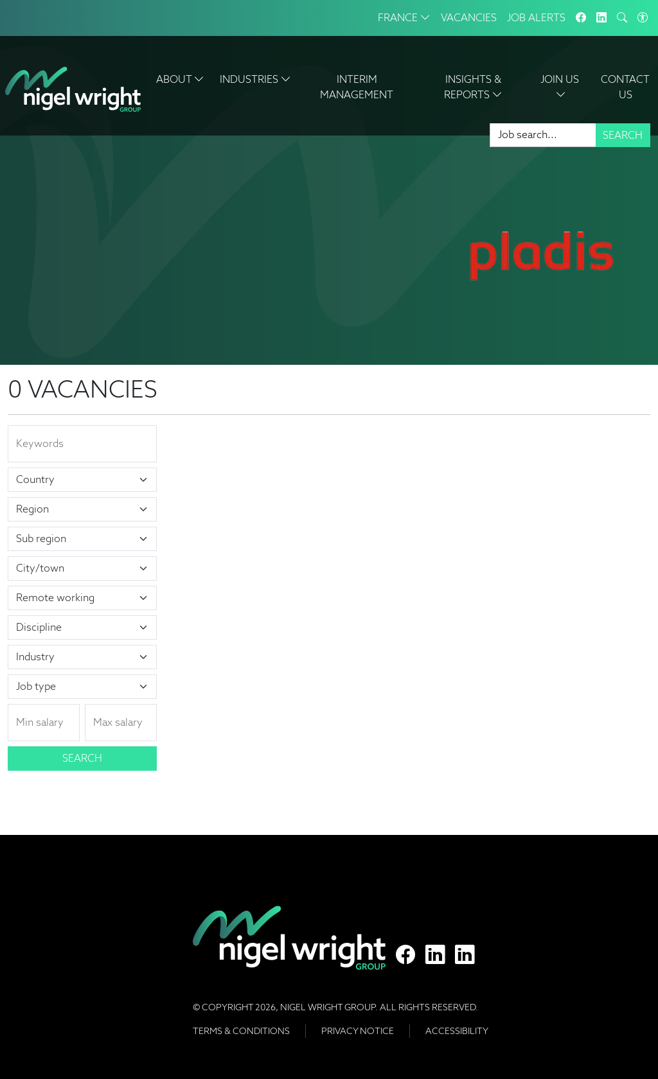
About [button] (180, 79)
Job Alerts (536, 17)
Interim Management (356, 87)
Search (623, 135)
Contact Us (625, 87)
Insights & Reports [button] (473, 87)
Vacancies (469, 17)
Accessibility (456, 1031)
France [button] (404, 17)
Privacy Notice (357, 1031)
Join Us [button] (561, 87)
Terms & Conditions (241, 1031)
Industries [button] (255, 79)
